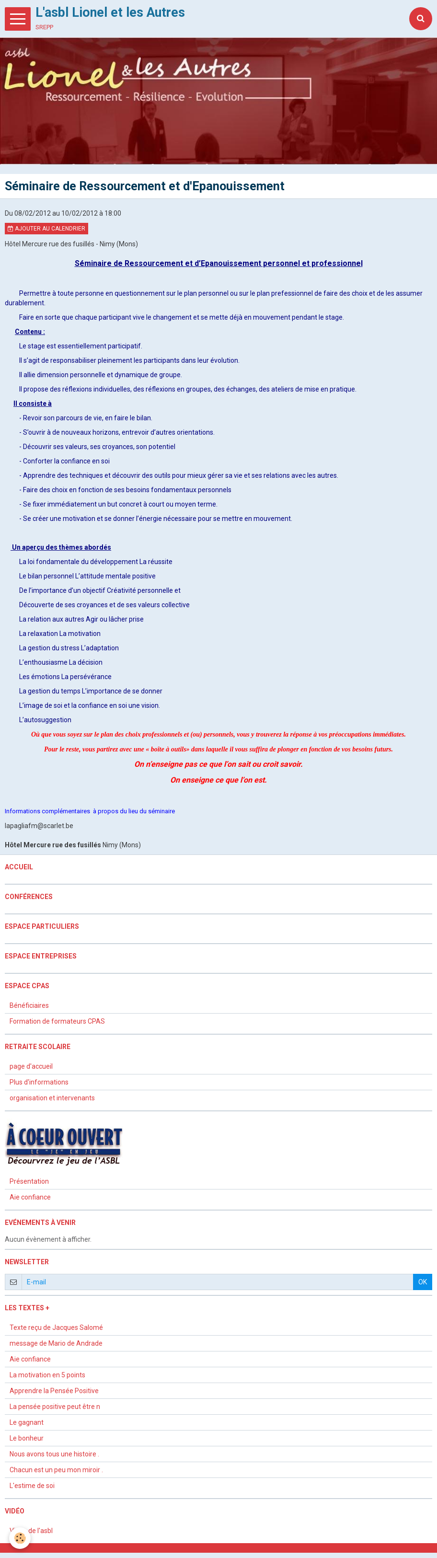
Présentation (29, 1182)
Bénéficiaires (29, 1006)
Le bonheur (27, 1439)
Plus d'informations (39, 1082)
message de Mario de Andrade (56, 1344)
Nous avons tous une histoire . (54, 1454)
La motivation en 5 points (47, 1375)
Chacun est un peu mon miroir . (56, 1470)
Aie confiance (30, 1197)
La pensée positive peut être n (55, 1407)
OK (422, 1282)
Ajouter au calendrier (46, 229)
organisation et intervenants (52, 1098)
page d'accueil (31, 1067)
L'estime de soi (32, 1486)
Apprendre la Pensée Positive (54, 1391)
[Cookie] (20, 1538)
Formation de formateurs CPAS (57, 1022)
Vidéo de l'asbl (31, 1531)
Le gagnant (27, 1423)
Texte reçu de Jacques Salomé (56, 1328)
